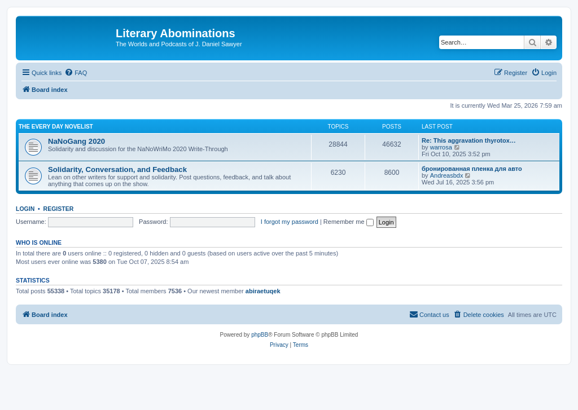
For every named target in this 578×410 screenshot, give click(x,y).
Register (58, 208)
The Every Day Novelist (56, 127)
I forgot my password (289, 221)
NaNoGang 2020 (76, 141)
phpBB (259, 335)
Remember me (348, 221)
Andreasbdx (446, 175)
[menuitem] (75, 73)
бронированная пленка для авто (472, 168)
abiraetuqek (263, 291)
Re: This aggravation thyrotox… (469, 140)
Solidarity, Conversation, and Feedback (117, 169)
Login (25, 208)
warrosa (441, 147)
